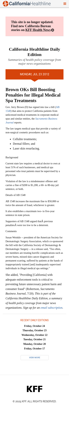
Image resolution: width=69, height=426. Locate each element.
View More (34, 357)
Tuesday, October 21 (34, 339)
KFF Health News (38, 30)
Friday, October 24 (34, 326)
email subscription (52, 307)
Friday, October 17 (34, 348)
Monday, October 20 (34, 344)
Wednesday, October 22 (34, 335)
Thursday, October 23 (34, 330)
